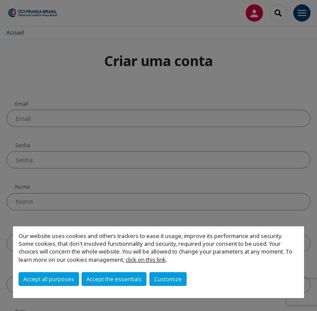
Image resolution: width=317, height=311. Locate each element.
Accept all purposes (48, 279)
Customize (168, 279)
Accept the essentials (114, 279)
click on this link (146, 259)
